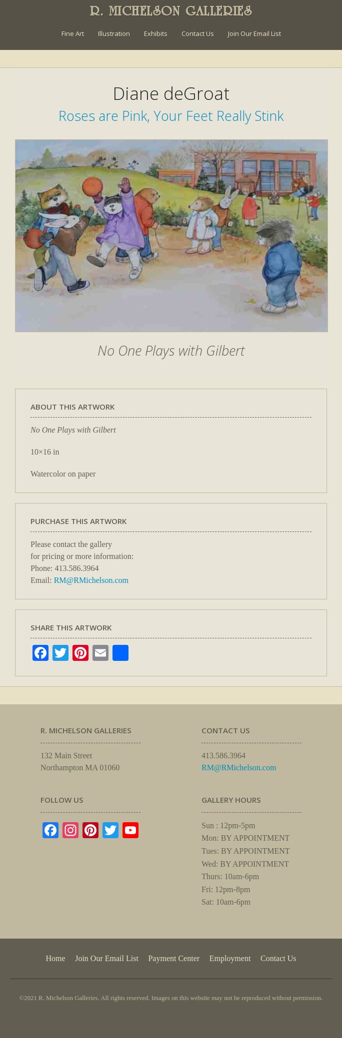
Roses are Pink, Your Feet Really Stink (171, 115)
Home (55, 958)
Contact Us (198, 33)
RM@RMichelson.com (91, 580)
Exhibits (156, 33)
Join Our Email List (254, 33)
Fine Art (73, 33)
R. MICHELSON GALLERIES (171, 10)
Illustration (114, 33)
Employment (230, 958)
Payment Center (174, 958)
